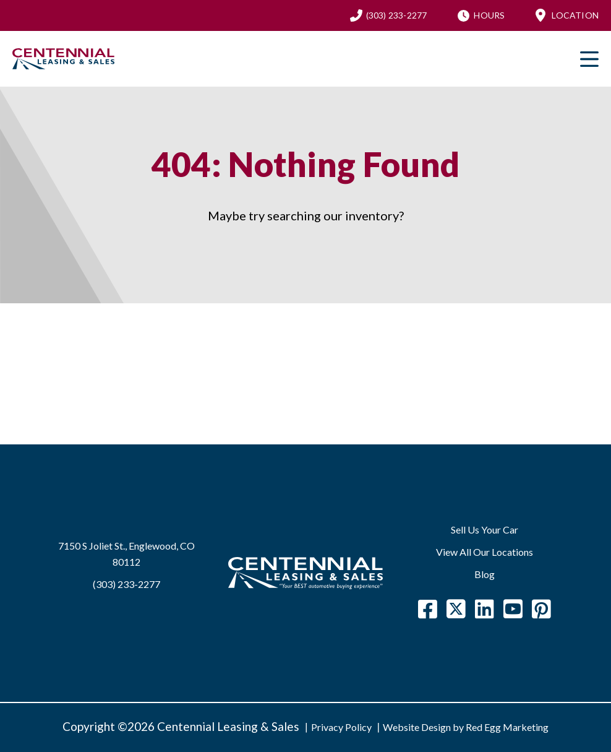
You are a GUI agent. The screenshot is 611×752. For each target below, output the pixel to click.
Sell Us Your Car (484, 529)
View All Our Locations (484, 552)
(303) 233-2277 (396, 15)
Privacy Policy (341, 727)
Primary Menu (589, 59)
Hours (489, 15)
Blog (484, 574)
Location (575, 15)
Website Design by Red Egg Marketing (466, 727)
